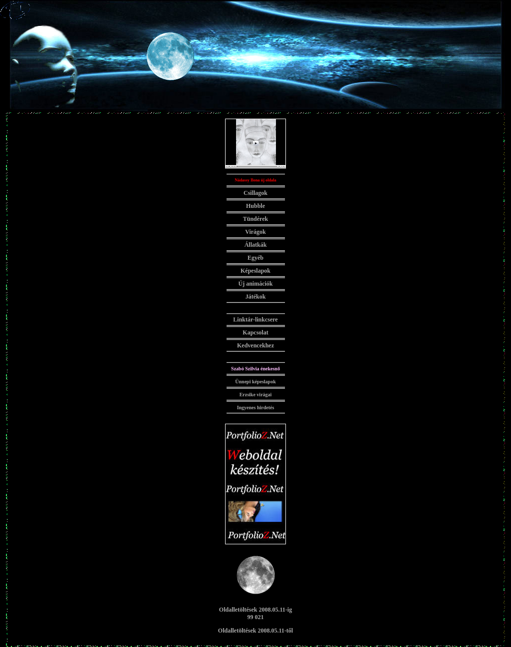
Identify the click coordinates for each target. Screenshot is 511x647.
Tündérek (255, 218)
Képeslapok (255, 270)
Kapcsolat (255, 332)
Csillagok (255, 192)
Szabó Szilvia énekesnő (255, 368)
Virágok (255, 231)
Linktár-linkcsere (255, 319)
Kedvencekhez (255, 345)
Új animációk (256, 283)
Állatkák (256, 244)
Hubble (255, 205)
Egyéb (255, 257)
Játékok (256, 296)
